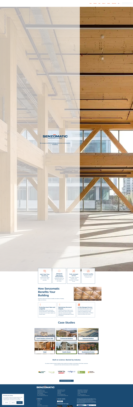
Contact (108, 3)
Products (95, 3)
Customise (6, 402)
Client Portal (114, 3)
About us (103, 3)
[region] (13, 399)
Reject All (13, 402)
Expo (99, 3)
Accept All (19, 402)
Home (91, 3)
